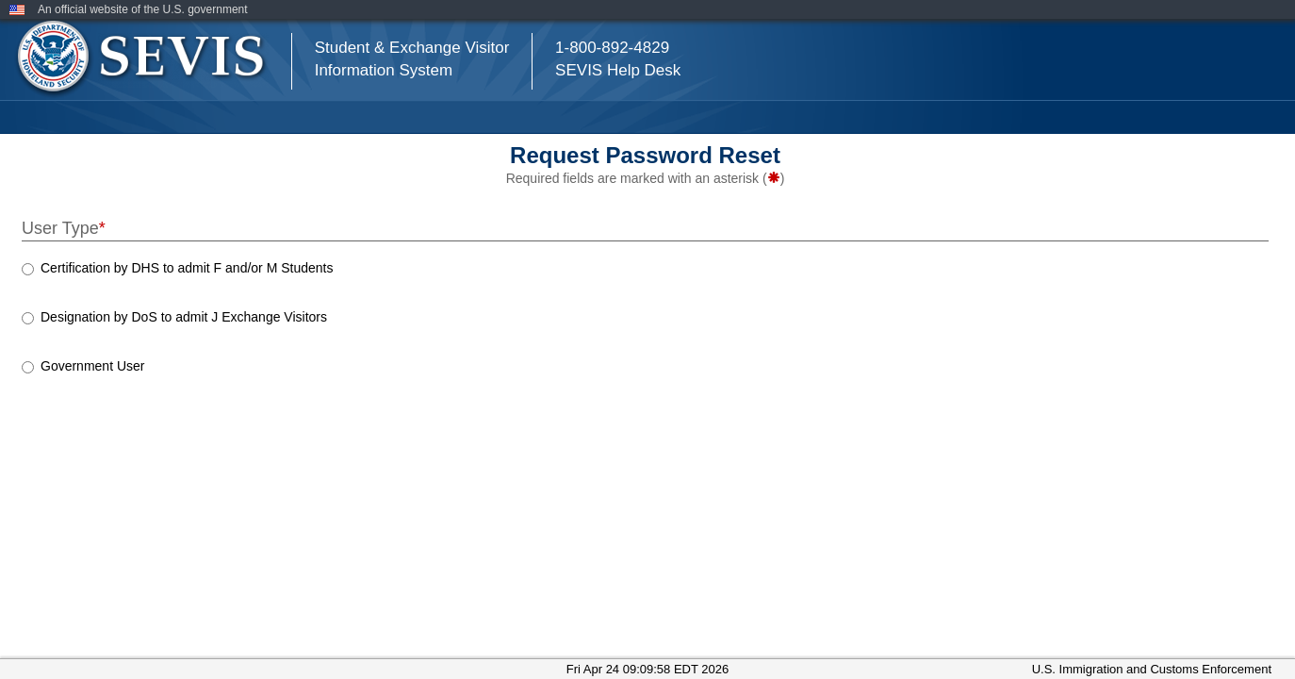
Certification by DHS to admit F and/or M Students (187, 267)
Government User (92, 365)
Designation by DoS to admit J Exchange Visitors (184, 316)
